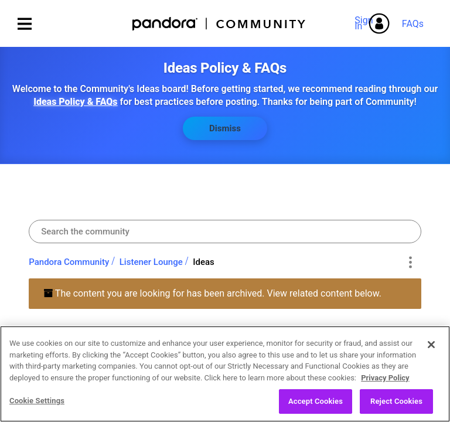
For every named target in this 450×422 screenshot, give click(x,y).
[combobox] (225, 231)
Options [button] (410, 262)
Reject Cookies (396, 405)
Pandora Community (219, 24)
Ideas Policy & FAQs (75, 101)
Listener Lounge (151, 262)
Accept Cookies (315, 405)
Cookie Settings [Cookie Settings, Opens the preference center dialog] (36, 405)
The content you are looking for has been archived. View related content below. (212, 293)
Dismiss (225, 128)
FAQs (413, 23)
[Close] (431, 349)
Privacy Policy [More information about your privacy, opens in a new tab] (385, 381)
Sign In (365, 23)
